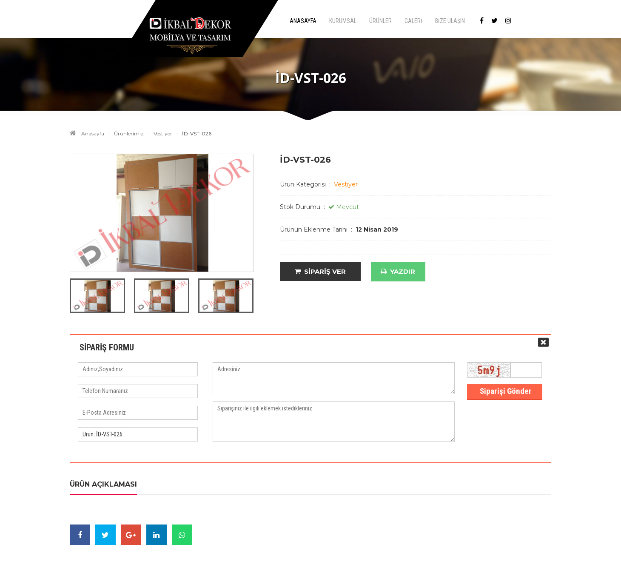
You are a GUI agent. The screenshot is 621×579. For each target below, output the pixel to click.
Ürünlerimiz (129, 133)
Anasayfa (92, 133)
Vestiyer (163, 133)
